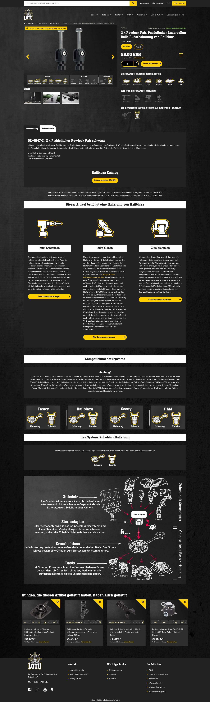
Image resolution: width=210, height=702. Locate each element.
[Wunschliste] (168, 3)
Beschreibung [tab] (32, 129)
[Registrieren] (158, 3)
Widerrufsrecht (155, 683)
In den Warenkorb (152, 64)
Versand (112, 674)
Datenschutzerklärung (158, 674)
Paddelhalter (54, 23)
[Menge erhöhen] (136, 62)
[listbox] (41, 612)
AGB (151, 670)
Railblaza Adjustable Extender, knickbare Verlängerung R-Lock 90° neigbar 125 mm (82, 632)
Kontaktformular (77, 670)
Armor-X (141, 15)
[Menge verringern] (136, 65)
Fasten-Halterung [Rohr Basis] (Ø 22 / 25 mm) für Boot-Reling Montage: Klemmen (168, 632)
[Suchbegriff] (77, 3)
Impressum (153, 678)
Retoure (112, 678)
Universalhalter (42, 23)
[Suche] (133, 3)
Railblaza (105, 15)
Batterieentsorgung (157, 691)
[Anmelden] (145, 3)
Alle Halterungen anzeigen (54, 296)
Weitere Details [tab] (48, 129)
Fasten (93, 15)
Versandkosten (139, 58)
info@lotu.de (75, 678)
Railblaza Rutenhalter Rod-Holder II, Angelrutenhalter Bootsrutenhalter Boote (125, 632)
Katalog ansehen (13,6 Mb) (105, 180)
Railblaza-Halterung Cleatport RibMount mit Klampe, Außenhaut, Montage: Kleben (39, 632)
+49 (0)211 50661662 (79, 674)
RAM (129, 15)
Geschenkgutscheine (175, 15)
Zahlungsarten (115, 670)
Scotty (118, 15)
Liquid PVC (156, 15)
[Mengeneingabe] (127, 64)
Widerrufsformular (157, 687)
